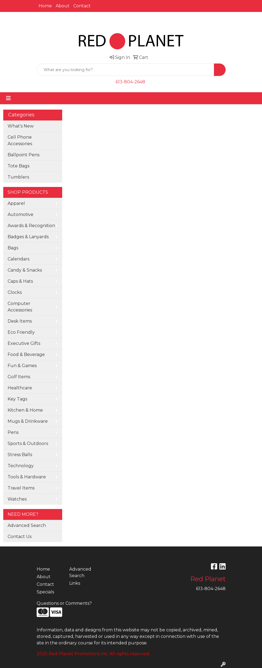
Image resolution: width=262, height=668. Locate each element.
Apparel (16, 203)
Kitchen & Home (25, 410)
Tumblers (18, 177)
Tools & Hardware (27, 476)
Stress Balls (20, 454)
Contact (82, 5)
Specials (45, 591)
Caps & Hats (20, 281)
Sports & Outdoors (28, 443)
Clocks (15, 292)
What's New (21, 126)
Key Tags (17, 399)
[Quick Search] (125, 69)
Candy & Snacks (25, 270)
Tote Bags (18, 165)
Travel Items (21, 488)
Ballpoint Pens (23, 154)
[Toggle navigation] (8, 98)
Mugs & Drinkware (28, 421)
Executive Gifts (24, 343)
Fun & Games (22, 365)
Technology (21, 465)
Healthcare (20, 387)
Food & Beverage (26, 354)
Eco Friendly (21, 332)
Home (45, 5)
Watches (17, 499)
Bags (13, 247)
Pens (13, 432)
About (63, 5)
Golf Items (19, 376)
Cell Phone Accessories (20, 140)
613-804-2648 (130, 81)
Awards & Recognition (31, 225)
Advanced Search (27, 525)
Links (74, 583)
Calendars (18, 259)
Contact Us (19, 536)
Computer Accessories (20, 307)
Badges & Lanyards (28, 236)
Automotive (20, 214)
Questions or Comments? (64, 603)
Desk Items (20, 321)
